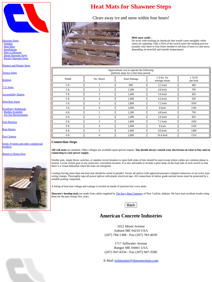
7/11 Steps (8, 87)
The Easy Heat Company (129, 193)
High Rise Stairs (11, 101)
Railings (6, 79)
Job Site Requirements (16, 114)
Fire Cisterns (9, 136)
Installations (10, 49)
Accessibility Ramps (13, 94)
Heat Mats (9, 46)
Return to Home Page (13, 153)
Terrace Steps (9, 72)
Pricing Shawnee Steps (16, 58)
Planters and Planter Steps (16, 65)
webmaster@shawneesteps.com (136, 260)
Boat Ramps (9, 129)
